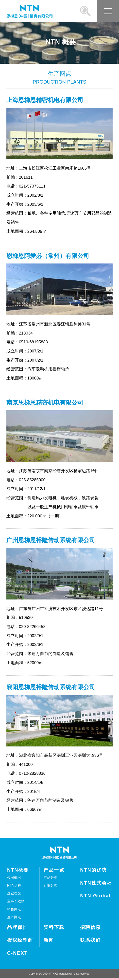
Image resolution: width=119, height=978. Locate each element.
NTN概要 (18, 870)
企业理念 (14, 893)
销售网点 (14, 909)
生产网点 (14, 917)
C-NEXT (17, 953)
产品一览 (54, 870)
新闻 (49, 940)
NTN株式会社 (96, 883)
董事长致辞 (15, 901)
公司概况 (14, 877)
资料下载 (54, 927)
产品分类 (50, 877)
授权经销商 (20, 940)
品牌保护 (17, 927)
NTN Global (95, 895)
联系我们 (90, 940)
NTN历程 (14, 885)
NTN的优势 (93, 870)
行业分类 (50, 885)
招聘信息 (90, 927)
